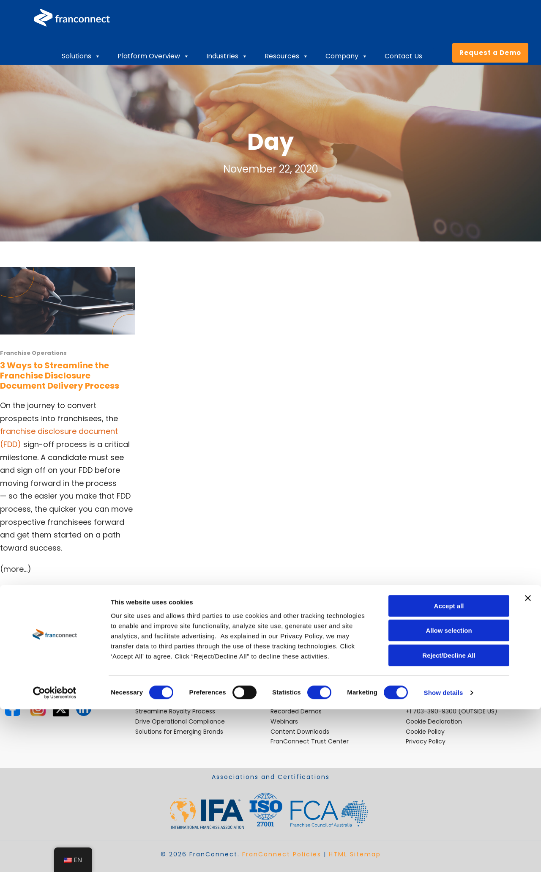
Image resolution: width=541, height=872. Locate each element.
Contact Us (403, 56)
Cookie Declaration (434, 721)
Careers (282, 671)
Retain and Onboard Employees (182, 701)
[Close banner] (528, 761)
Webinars (284, 721)
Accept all (449, 768)
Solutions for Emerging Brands (179, 731)
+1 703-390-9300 (431, 711)
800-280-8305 (427, 701)
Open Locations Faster (168, 671)
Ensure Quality (156, 691)
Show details (443, 855)
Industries (227, 56)
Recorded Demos (296, 711)
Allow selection (449, 793)
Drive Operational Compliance (180, 721)
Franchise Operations (33, 353)
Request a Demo (490, 52)
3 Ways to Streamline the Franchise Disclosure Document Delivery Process (59, 375)
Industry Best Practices (304, 681)
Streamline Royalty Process (175, 711)
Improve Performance (168, 681)
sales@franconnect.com (442, 681)
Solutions (81, 56)
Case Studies (289, 691)
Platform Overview (153, 56)
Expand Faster (155, 661)
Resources (287, 56)
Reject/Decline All (448, 818)
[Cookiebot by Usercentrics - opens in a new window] (55, 855)
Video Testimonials (298, 701)
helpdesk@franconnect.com (448, 661)
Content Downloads (299, 731)
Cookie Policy (425, 731)
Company (346, 56)
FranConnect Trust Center (309, 741)
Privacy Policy (425, 741)
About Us (283, 661)
